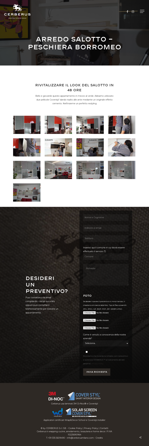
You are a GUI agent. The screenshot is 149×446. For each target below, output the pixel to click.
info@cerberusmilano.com (80, 438)
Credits (99, 438)
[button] (142, 11)
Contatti (104, 428)
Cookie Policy (75, 428)
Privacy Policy (97, 363)
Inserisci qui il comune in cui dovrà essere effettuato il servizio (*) (105, 266)
